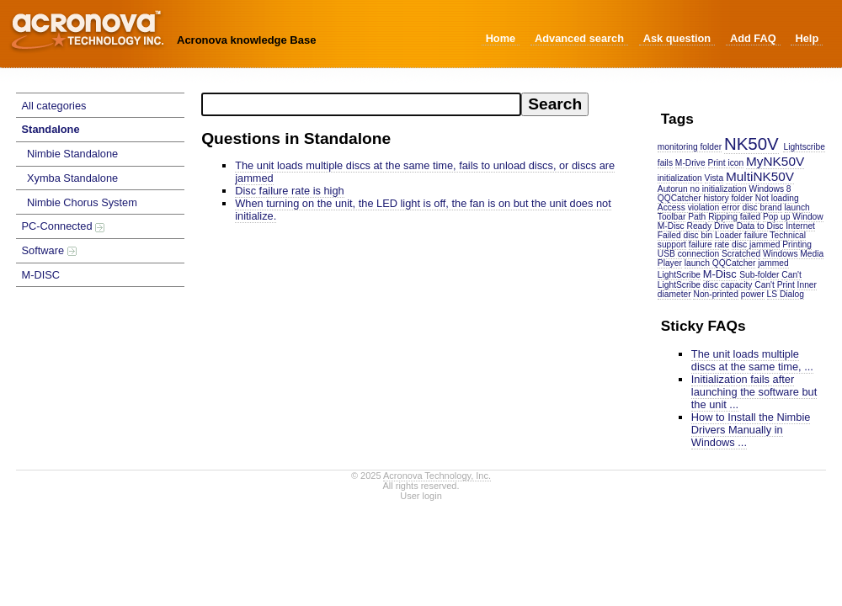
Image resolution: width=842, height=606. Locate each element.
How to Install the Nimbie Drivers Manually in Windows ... (751, 430)
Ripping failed (734, 216)
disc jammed (756, 244)
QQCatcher (679, 198)
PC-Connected (63, 226)
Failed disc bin (685, 235)
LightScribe (679, 274)
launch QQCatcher (720, 263)
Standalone (51, 129)
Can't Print (774, 285)
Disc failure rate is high (289, 190)
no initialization (718, 189)
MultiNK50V (760, 176)
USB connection (688, 253)
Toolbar (672, 216)
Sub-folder (759, 274)
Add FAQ (753, 38)
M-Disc (720, 274)
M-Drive (690, 162)
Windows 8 (770, 189)
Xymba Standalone (72, 178)
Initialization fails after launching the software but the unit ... (754, 392)
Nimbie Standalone (72, 153)
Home (501, 38)
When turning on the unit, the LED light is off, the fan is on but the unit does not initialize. (423, 209)
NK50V (751, 143)
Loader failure (741, 235)
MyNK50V (775, 161)
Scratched (741, 253)
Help (806, 38)
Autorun (673, 189)
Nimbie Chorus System (82, 202)
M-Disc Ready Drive (696, 226)
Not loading (777, 198)
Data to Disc (760, 226)
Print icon (726, 162)
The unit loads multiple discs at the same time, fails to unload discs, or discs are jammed (425, 171)
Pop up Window (793, 216)
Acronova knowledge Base (246, 40)
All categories (54, 105)
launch (797, 207)
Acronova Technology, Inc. (437, 475)
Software (49, 250)
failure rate (709, 244)
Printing (797, 244)
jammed (773, 263)
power (753, 294)
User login (421, 496)
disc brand (762, 207)
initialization (680, 178)
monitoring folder (690, 147)
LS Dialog (785, 294)
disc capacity (728, 285)
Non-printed (715, 294)
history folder (728, 198)
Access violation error (699, 207)
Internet (800, 226)
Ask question (677, 38)
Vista (714, 178)
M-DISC (41, 274)
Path (697, 216)
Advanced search (579, 38)
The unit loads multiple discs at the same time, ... (752, 360)
